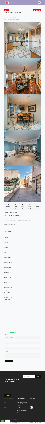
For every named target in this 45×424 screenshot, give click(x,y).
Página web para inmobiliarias (15, 422)
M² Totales (29, 206)
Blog (5, 407)
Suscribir (37, 376)
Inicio (5, 402)
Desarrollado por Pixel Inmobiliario (35, 422)
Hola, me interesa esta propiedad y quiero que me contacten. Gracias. (22, 355)
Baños (22, 206)
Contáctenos (8, 395)
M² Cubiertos (37, 206)
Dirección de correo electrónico (10, 340)
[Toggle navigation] (39, 2)
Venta (5, 404)
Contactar (14, 332)
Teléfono (6, 345)
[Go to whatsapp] (2, 421)
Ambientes (15, 206)
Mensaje (6, 351)
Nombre (6, 334)
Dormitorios (8, 206)
